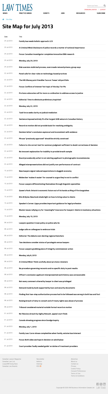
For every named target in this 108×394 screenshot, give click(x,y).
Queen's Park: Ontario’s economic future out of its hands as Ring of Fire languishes (54, 190)
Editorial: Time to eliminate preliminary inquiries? (40, 99)
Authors (39, 361)
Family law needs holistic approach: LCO (36, 41)
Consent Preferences (78, 371)
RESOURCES (80, 13)
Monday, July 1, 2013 (27, 326)
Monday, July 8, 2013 (27, 255)
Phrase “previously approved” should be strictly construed (43, 138)
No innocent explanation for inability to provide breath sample (45, 151)
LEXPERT (103, 9)
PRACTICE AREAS (25, 13)
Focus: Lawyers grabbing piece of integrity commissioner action (46, 248)
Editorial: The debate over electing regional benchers (41, 235)
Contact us (74, 364)
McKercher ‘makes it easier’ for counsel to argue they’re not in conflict (48, 177)
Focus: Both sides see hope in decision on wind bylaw (41, 339)
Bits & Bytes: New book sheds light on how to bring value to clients (47, 196)
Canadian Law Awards (9, 366)
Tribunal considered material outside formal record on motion (45, 307)
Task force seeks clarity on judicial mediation (38, 112)
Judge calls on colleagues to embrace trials (37, 229)
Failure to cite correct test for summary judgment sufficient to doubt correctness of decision (58, 145)
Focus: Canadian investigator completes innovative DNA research (46, 54)
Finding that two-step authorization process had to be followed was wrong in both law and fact (59, 294)
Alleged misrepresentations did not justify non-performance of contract (49, 164)
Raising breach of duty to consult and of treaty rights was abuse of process (51, 300)
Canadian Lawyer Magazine (11, 359)
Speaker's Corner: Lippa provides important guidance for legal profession (50, 203)
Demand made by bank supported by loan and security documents (47, 287)
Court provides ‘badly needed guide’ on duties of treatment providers (48, 346)
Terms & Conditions (77, 376)
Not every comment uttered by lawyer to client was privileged (45, 281)
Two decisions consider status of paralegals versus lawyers (44, 242)
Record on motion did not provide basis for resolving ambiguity (46, 125)
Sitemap (39, 364)
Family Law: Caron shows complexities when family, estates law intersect (50, 333)
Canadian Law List (8, 361)
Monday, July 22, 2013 (28, 106)
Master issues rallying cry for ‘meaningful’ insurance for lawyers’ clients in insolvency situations (59, 209)
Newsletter (40, 359)
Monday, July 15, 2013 (28, 216)
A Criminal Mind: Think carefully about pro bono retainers (43, 261)
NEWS (5, 13)
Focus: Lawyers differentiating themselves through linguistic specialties (49, 183)
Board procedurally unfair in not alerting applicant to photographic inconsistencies (54, 157)
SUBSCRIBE (101, 13)
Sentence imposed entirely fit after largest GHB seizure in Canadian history (51, 119)
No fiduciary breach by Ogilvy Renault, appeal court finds (43, 313)
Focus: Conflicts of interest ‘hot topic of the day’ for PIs (42, 86)
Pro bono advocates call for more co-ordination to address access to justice (51, 93)
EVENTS (46, 13)
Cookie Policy (76, 369)
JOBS (63, 13)
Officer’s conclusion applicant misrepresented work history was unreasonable (52, 274)
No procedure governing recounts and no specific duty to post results (48, 268)
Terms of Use (75, 373)
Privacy (73, 366)
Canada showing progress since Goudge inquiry (39, 320)
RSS (38, 366)
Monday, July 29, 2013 (28, 60)
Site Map (9, 19)
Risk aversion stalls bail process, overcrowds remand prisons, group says (50, 67)
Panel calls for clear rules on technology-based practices (43, 73)
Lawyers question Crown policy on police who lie (39, 222)
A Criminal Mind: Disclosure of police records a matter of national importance (52, 47)
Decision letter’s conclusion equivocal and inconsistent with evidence (48, 132)
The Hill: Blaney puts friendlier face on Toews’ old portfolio (44, 80)
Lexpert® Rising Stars (10, 364)
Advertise (74, 359)
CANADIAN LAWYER (90, 9)
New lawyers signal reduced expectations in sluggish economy (45, 170)
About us (74, 361)
